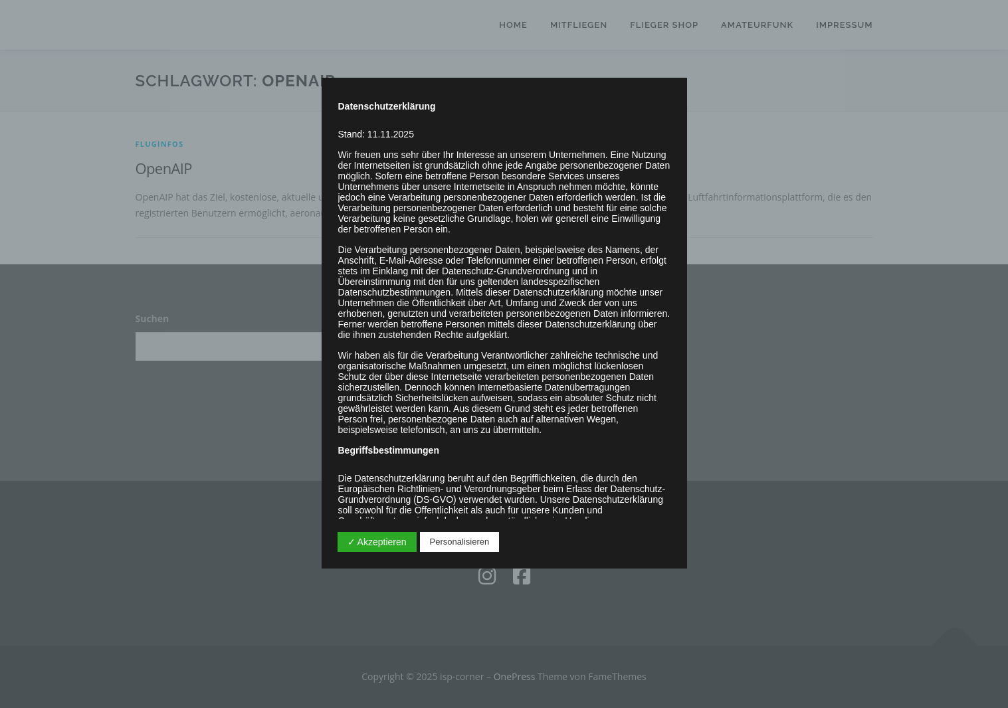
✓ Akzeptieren (377, 542)
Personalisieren (460, 542)
